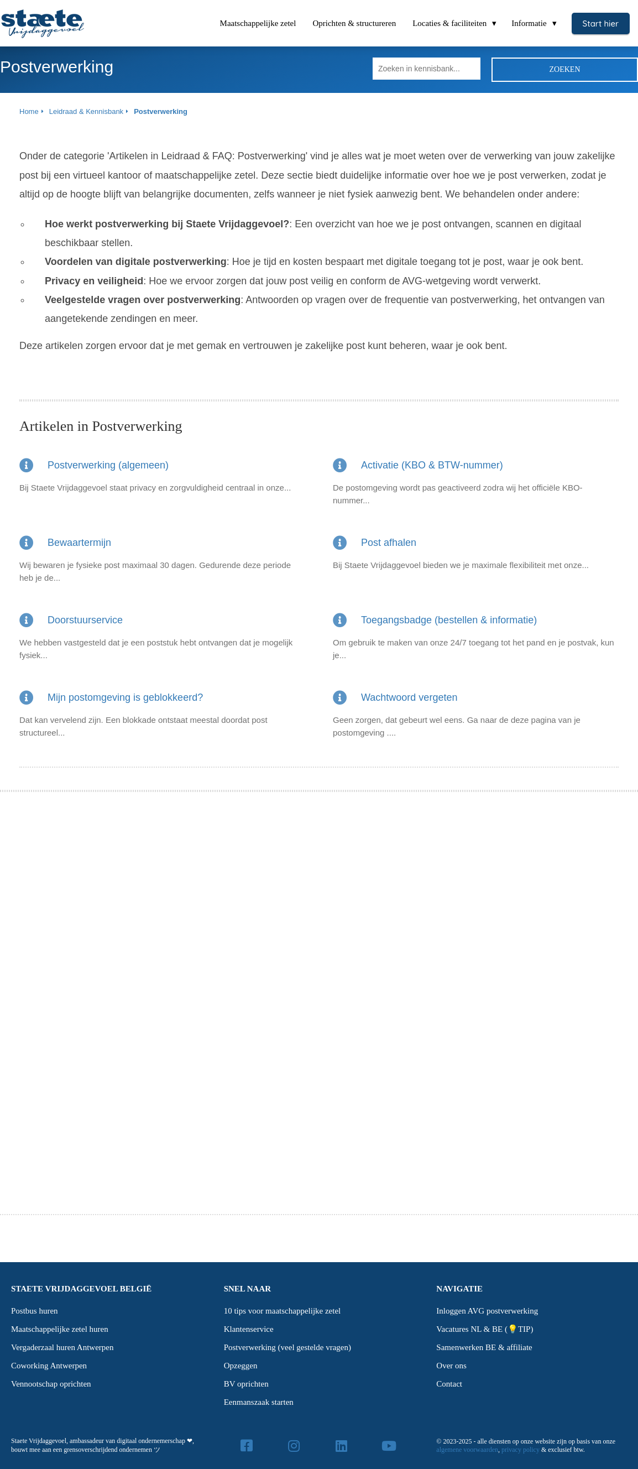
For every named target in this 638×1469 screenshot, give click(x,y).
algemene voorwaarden (467, 1450)
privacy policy (520, 1450)
